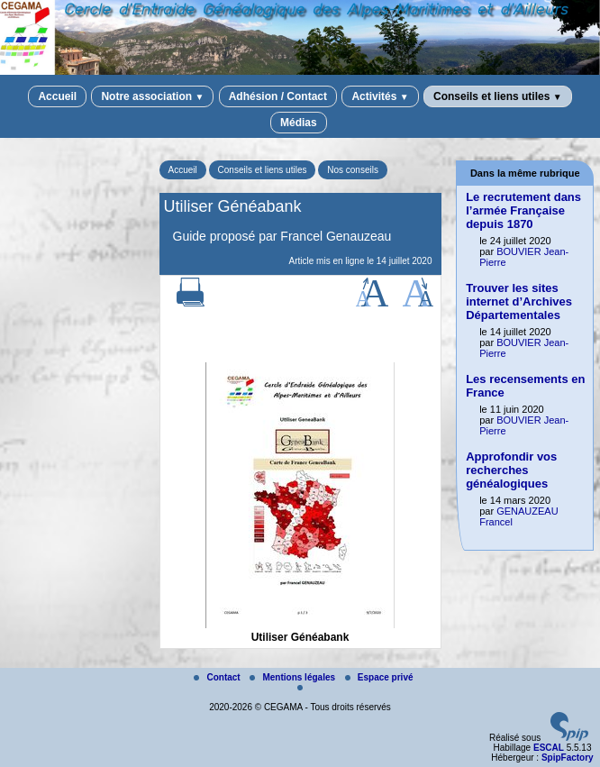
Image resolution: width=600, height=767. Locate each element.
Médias (298, 122)
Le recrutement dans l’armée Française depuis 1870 (523, 210)
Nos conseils (352, 170)
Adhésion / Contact (278, 96)
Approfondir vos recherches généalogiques (511, 470)
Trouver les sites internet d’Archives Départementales (519, 301)
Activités (379, 96)
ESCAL (548, 748)
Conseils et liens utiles (497, 96)
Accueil (57, 96)
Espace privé (379, 677)
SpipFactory (567, 757)
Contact (218, 677)
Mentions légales (293, 677)
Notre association (152, 96)
